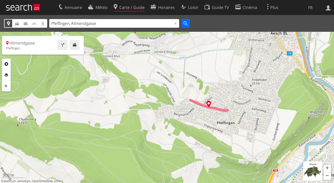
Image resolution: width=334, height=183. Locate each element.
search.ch (10, 181)
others (58, 181)
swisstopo (23, 181)
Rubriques (6, 64)
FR (310, 7)
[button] (327, 168)
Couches (6, 75)
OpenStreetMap (42, 181)
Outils (6, 86)
